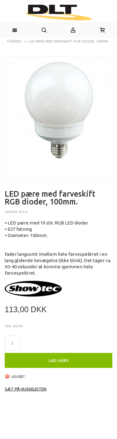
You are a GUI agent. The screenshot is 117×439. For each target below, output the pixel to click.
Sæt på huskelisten (25, 389)
